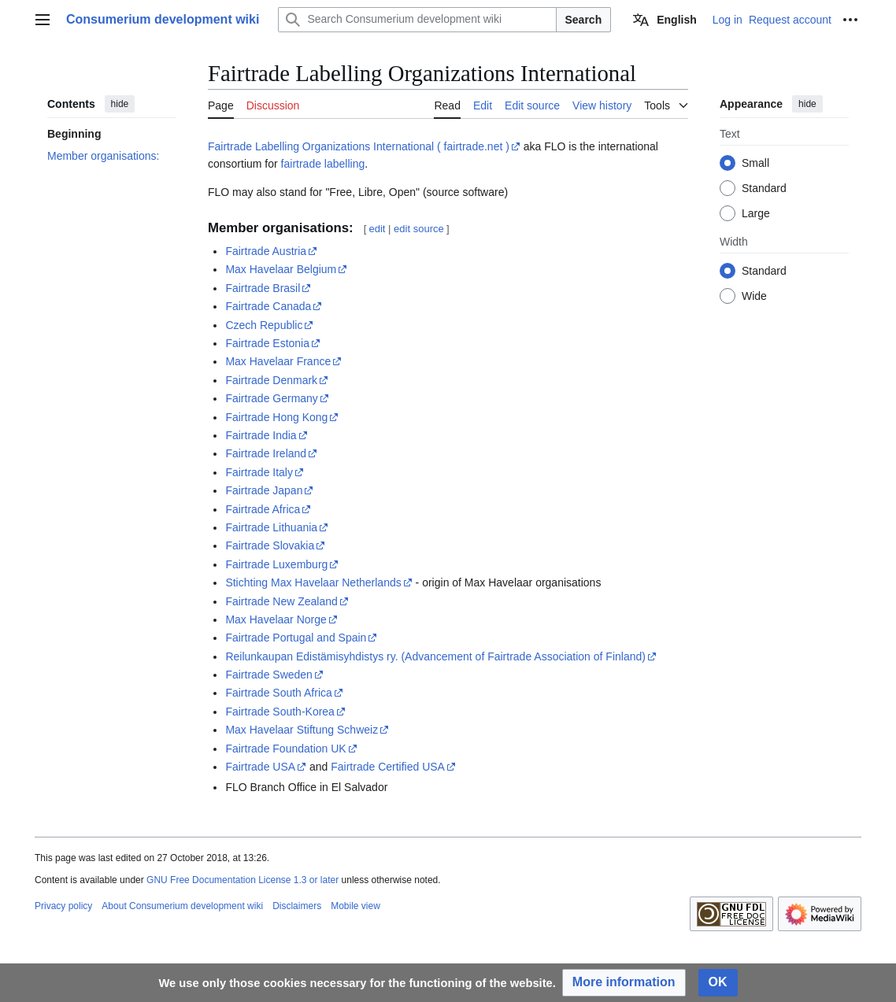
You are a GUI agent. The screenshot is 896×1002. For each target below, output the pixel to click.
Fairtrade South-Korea (280, 711)
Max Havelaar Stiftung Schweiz (301, 729)
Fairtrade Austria (265, 251)
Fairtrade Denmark (271, 380)
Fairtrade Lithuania (271, 527)
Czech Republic (263, 325)
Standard (764, 188)
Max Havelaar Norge (275, 619)
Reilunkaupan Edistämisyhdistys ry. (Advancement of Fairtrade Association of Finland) (435, 656)
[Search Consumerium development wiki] (417, 19)
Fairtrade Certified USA (388, 766)
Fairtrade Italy (259, 472)
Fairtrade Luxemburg (276, 564)
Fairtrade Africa (262, 509)
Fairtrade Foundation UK (285, 748)
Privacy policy (63, 905)
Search (583, 19)
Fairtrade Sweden (269, 674)
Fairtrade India (260, 435)
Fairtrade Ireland (265, 453)
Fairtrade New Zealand (281, 601)
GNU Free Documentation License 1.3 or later (242, 880)
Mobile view (355, 905)
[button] (624, 982)
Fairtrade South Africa (278, 692)
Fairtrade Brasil (262, 288)
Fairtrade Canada (268, 306)
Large (756, 213)
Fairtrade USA (260, 766)
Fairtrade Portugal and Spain (295, 637)
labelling (344, 163)
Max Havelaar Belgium (280, 269)
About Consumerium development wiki (182, 905)
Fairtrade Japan (263, 490)
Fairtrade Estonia (267, 343)
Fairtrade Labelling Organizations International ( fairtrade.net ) (358, 146)
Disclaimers (296, 905)
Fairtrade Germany (271, 398)
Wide (754, 296)
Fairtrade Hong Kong (276, 417)
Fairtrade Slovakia (269, 545)
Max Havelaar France (278, 361)
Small (755, 163)
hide (120, 103)
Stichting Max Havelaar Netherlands (313, 582)
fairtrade (301, 163)
